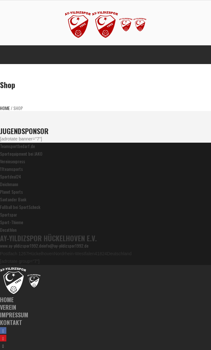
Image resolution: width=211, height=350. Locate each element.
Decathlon (8, 229)
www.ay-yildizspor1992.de (21, 245)
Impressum (14, 315)
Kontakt (11, 322)
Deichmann (9, 184)
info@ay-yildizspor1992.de (65, 245)
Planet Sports (11, 191)
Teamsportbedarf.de (17, 146)
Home (5, 108)
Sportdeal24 (10, 176)
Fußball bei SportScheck (20, 207)
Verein (8, 307)
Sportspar (8, 214)
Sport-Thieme (11, 222)
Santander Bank (13, 199)
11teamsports (11, 168)
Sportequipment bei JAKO (21, 153)
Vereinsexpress (12, 161)
